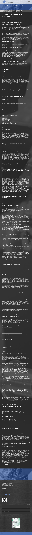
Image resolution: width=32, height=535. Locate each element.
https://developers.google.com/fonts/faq (8, 412)
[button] (1, 533)
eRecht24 (6, 464)
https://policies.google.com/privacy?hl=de (8, 413)
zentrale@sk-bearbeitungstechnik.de (8, 489)
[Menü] (28, 2)
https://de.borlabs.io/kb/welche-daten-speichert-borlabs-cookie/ (12, 333)
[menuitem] (28, 2)
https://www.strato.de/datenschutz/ (8, 77)
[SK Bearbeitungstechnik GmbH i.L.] (13, 2)
